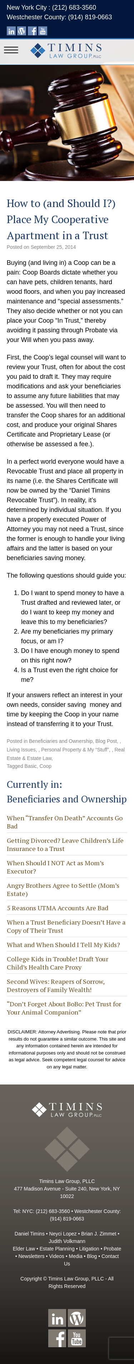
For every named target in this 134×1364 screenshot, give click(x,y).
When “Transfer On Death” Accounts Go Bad (65, 822)
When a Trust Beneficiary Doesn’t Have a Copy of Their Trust (66, 926)
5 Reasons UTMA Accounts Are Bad (57, 908)
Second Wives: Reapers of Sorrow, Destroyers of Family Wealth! (55, 985)
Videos (56, 1256)
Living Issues (21, 750)
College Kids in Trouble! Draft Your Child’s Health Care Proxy (57, 963)
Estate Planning (57, 1249)
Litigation (89, 1249)
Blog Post (106, 741)
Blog (92, 1256)
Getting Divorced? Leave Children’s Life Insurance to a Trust (65, 844)
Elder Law (24, 1249)
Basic (31, 766)
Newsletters (31, 1256)
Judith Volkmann (67, 1241)
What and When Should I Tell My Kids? (63, 944)
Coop (45, 766)
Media (76, 1256)
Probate (112, 1249)
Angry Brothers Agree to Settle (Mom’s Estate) (63, 889)
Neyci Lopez (63, 1234)
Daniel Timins (30, 1234)
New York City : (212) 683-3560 (51, 7)
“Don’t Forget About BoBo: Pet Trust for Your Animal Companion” (64, 1008)
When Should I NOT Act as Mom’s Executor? (55, 867)
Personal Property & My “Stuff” (75, 750)
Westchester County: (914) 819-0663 (59, 17)
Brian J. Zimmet (98, 1234)
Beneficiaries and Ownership (61, 741)
